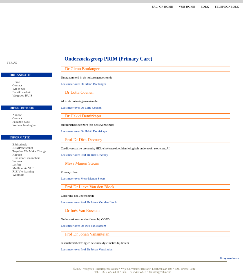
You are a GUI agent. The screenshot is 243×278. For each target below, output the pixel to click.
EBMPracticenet (22, 147)
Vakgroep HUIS (22, 95)
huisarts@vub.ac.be (160, 271)
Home (16, 82)
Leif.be (16, 164)
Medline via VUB (23, 168)
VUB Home (187, 6)
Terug (12, 62)
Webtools (18, 174)
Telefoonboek (227, 6)
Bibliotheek (19, 144)
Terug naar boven (229, 258)
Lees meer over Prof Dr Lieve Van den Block (89, 202)
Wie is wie (19, 88)
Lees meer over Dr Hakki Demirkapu (84, 131)
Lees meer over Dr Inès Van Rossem (83, 225)
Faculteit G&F (21, 121)
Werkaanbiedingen (23, 125)
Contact (17, 85)
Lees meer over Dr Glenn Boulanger (83, 84)
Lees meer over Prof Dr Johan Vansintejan (87, 249)
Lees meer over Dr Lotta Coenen (81, 107)
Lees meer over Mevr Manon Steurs (83, 178)
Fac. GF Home (162, 6)
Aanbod (17, 114)
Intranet (17, 161)
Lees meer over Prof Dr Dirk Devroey (84, 154)
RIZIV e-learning (23, 171)
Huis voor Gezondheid (26, 158)
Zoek (205, 6)
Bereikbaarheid (21, 92)
